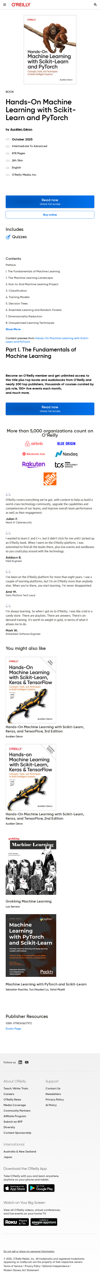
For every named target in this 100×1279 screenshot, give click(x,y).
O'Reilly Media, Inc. (24, 174)
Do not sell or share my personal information (29, 1251)
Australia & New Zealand (20, 1151)
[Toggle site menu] (4, 4)
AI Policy (51, 1105)
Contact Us (53, 1088)
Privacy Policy (55, 1099)
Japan (8, 1157)
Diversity (9, 1127)
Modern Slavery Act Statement (21, 1270)
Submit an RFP (13, 1122)
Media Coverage (15, 1105)
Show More (13, 329)
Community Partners (17, 1110)
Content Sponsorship (17, 1133)
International (14, 1144)
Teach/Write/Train (16, 1088)
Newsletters (53, 1094)
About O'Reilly (15, 1081)
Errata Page (13, 1028)
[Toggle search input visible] (95, 4)
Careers (9, 1094)
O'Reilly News (12, 1099)
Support (52, 1081)
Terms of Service (13, 1266)
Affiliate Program (15, 1116)
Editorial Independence (56, 1266)
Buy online (50, 215)
